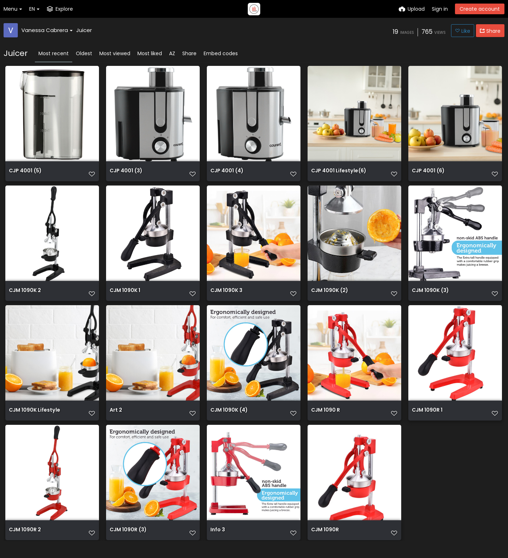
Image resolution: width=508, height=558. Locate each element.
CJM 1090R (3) (128, 540)
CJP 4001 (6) (428, 174)
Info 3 (217, 540)
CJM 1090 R (325, 418)
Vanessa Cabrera (47, 30)
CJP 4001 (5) (25, 174)
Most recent (53, 53)
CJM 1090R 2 (25, 540)
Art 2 (116, 418)
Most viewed (114, 53)
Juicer (84, 30)
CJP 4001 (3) (126, 174)
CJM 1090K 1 (125, 296)
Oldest (84, 53)
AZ (172, 53)
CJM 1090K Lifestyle (34, 418)
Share (189, 53)
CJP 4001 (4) (226, 174)
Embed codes (221, 53)
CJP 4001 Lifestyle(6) (338, 174)
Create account (480, 8)
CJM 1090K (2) (329, 296)
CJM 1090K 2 (25, 296)
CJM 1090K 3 (226, 296)
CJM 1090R (325, 540)
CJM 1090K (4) (228, 418)
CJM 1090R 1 (427, 418)
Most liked (149, 53)
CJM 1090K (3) (430, 296)
